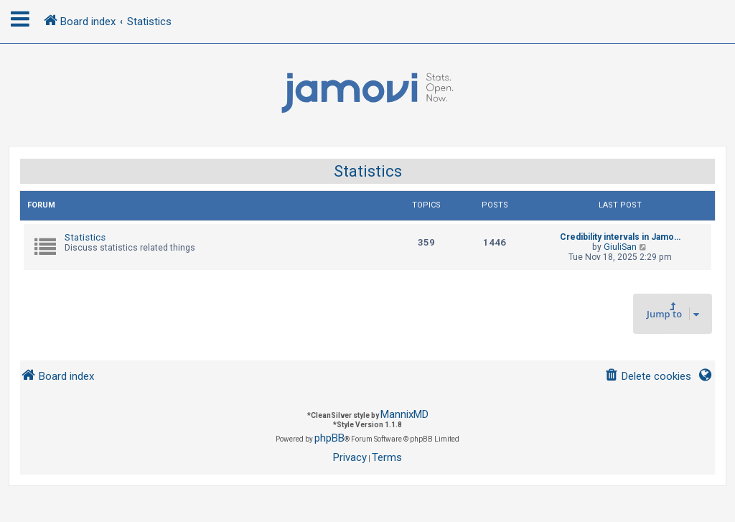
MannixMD (404, 414)
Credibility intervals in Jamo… (620, 237)
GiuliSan (620, 247)
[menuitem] (648, 377)
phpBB (329, 438)
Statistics (368, 171)
